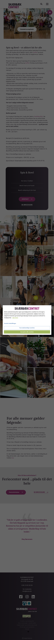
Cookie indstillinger (10, 323)
